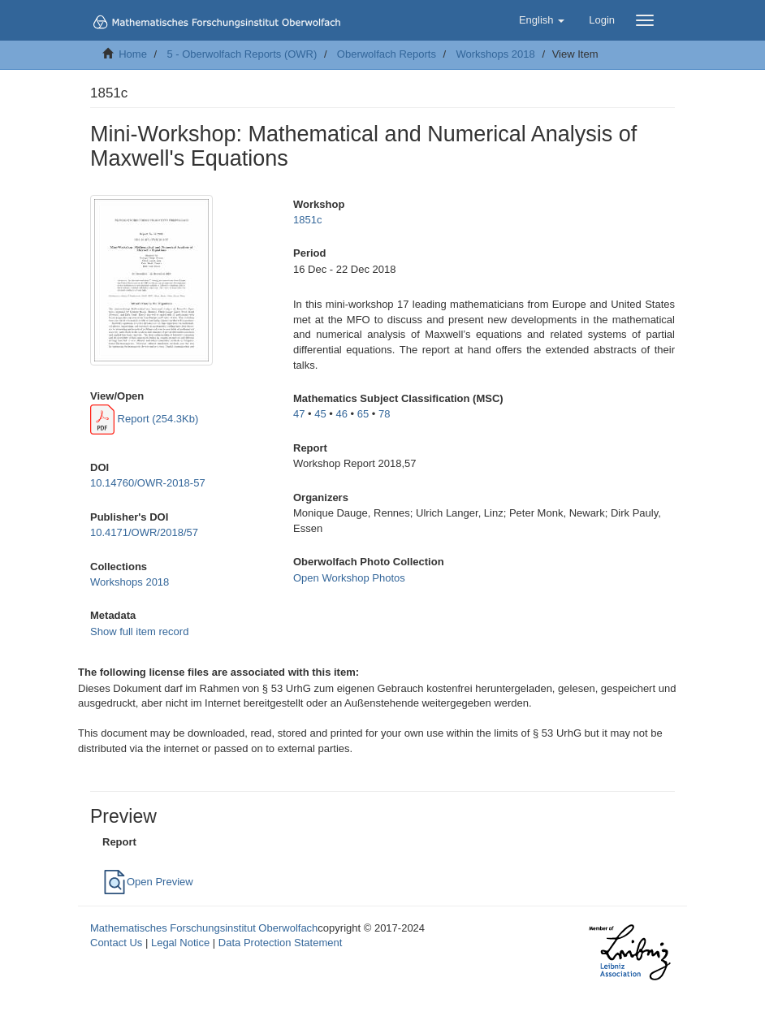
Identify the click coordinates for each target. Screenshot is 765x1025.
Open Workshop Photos (349, 578)
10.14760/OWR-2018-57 (147, 483)
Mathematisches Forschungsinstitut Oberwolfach (204, 928)
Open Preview (147, 882)
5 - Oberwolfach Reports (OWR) (241, 54)
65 (363, 414)
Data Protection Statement (280, 942)
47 (299, 414)
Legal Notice (180, 942)
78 (384, 414)
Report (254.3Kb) (144, 419)
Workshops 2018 (495, 54)
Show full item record (139, 631)
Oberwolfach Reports (386, 54)
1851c (307, 220)
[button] (542, 20)
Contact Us (116, 942)
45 (320, 414)
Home (133, 54)
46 (342, 414)
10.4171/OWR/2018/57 (144, 532)
